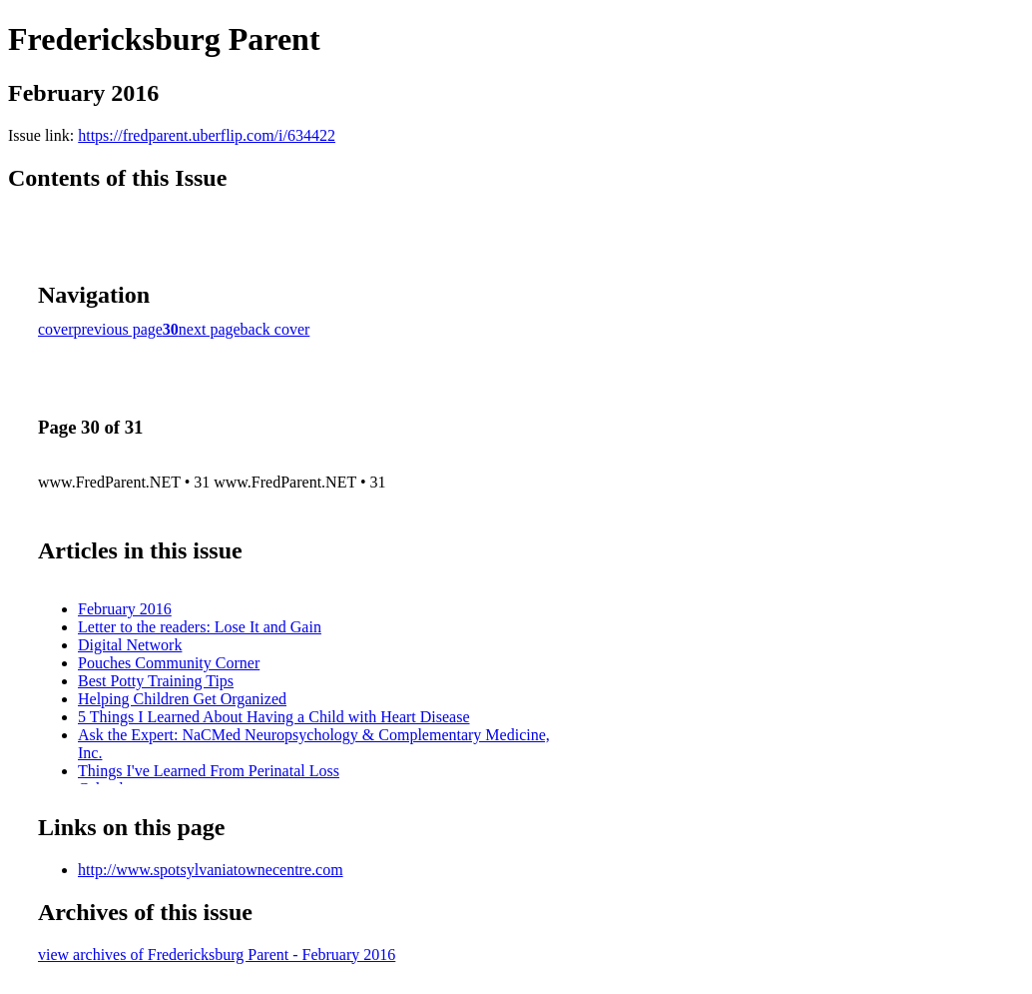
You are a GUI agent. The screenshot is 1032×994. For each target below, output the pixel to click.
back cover (275, 329)
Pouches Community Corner (168, 662)
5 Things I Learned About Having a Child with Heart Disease (274, 716)
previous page (118, 329)
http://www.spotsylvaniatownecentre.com (210, 869)
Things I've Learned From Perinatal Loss (208, 770)
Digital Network (130, 644)
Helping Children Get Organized (182, 698)
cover (56, 329)
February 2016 (125, 608)
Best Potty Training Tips (156, 680)
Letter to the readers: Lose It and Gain (199, 626)
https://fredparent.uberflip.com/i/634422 (206, 135)
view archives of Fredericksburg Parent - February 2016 (216, 954)
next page (210, 329)
